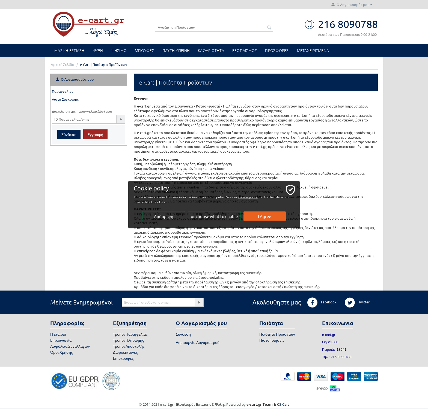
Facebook (322, 302)
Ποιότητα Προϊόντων (277, 334)
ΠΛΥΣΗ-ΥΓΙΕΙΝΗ (176, 50)
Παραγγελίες (62, 91)
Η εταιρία (58, 334)
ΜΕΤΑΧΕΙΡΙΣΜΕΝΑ (313, 50)
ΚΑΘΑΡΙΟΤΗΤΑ (211, 50)
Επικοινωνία (61, 340)
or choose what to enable (214, 216)
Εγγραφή (95, 134)
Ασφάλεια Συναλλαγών (70, 346)
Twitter (357, 302)
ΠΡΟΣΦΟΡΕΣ (277, 50)
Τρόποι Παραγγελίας (130, 334)
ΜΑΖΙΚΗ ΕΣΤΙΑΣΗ (69, 50)
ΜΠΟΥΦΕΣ (144, 50)
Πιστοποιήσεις (271, 340)
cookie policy (249, 197)
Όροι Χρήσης (61, 352)
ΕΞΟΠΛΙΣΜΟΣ (244, 50)
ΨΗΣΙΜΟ (119, 50)
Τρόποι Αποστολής (128, 346)
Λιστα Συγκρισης (65, 99)
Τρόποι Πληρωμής (128, 340)
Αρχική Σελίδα (62, 64)
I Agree (264, 216)
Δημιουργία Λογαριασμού (197, 342)
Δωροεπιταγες (125, 352)
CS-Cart (283, 404)
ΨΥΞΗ (98, 50)
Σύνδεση (68, 134)
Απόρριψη (163, 216)
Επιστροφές (123, 358)
